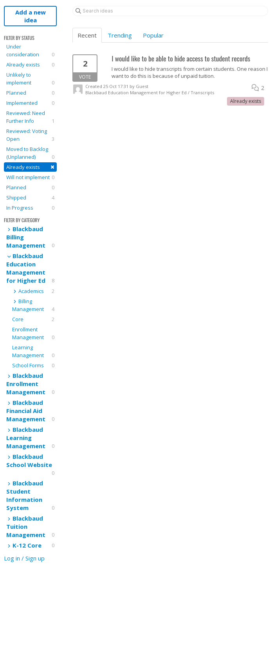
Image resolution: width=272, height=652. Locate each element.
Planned (30, 93)
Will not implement (30, 177)
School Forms (33, 365)
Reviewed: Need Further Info (30, 117)
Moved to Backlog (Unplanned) (30, 153)
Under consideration (30, 50)
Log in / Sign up (24, 558)
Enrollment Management (33, 333)
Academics (33, 291)
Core (33, 319)
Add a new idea (30, 16)
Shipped (30, 197)
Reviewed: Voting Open (30, 135)
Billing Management (33, 305)
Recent (87, 35)
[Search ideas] (170, 11)
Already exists (30, 64)
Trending (120, 35)
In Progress (30, 208)
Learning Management (33, 351)
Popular (153, 35)
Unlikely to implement (30, 78)
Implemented (30, 103)
